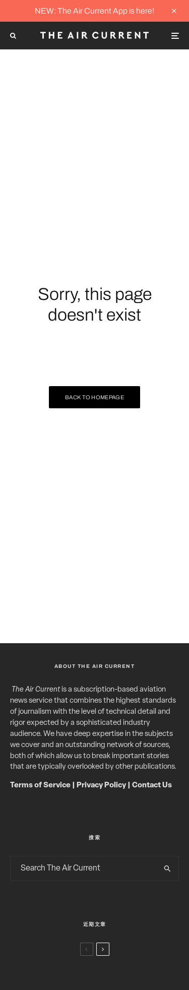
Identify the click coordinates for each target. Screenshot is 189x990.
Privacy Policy (101, 785)
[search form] (84, 868)
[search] (167, 868)
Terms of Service (40, 785)
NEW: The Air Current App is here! (94, 11)
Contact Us (152, 785)
